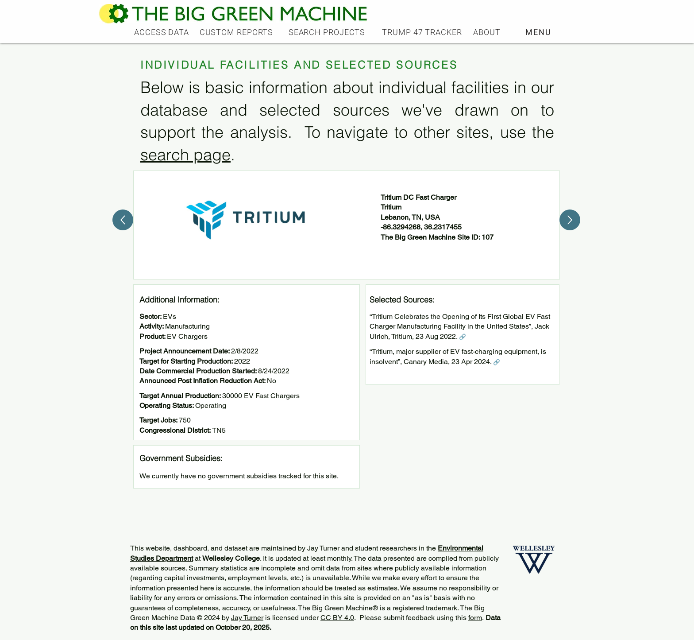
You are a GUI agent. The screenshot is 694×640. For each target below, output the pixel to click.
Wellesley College (231, 558)
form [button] (475, 617)
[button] (539, 32)
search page (185, 154)
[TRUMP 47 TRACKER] (423, 32)
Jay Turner (247, 617)
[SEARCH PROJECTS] (327, 32)
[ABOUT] (487, 32)
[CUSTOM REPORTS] (237, 32)
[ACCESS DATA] (162, 32)
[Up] (122, 219)
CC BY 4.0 (337, 617)
